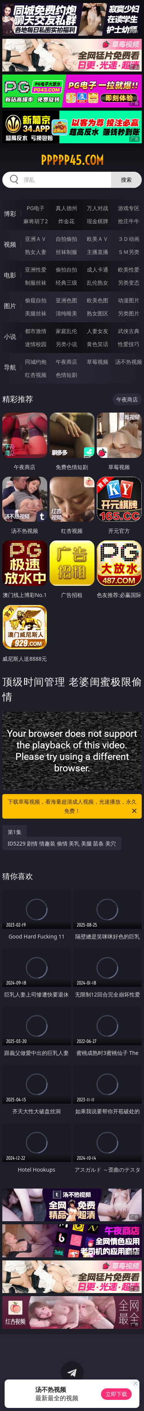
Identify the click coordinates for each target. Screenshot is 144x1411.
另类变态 (128, 282)
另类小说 (66, 344)
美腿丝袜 (35, 313)
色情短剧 (66, 374)
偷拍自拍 (66, 269)
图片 (10, 306)
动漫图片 (128, 300)
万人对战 (97, 208)
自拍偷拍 (66, 238)
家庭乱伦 (66, 331)
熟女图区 (97, 313)
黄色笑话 (97, 344)
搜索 (126, 179)
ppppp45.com (72, 160)
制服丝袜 (35, 282)
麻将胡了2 (35, 221)
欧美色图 (97, 300)
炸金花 (66, 221)
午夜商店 (66, 361)
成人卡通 (97, 269)
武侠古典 (128, 331)
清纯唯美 (66, 313)
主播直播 (97, 251)
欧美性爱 (128, 269)
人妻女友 (97, 331)
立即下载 (116, 1394)
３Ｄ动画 (128, 238)
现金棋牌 (97, 221)
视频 (10, 244)
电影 (10, 275)
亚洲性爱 (35, 269)
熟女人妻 (35, 251)
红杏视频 (35, 374)
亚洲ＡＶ (35, 238)
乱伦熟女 (97, 282)
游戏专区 (128, 208)
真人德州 (66, 208)
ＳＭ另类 (128, 251)
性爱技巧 (128, 344)
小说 (10, 336)
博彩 (10, 213)
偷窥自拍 (35, 300)
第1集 (15, 832)
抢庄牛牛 (128, 221)
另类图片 (128, 313)
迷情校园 (35, 344)
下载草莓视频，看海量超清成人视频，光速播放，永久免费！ (73, 807)
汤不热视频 (128, 361)
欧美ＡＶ (97, 238)
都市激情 (35, 331)
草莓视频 (97, 361)
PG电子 (35, 208)
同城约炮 (35, 361)
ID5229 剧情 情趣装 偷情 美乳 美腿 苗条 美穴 (62, 843)
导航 (10, 367)
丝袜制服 (66, 251)
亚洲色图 (66, 300)
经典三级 (66, 282)
